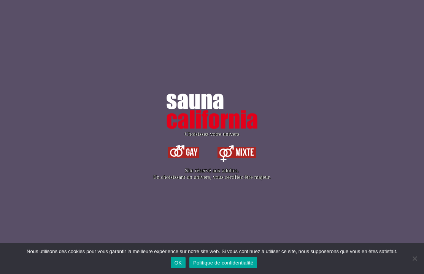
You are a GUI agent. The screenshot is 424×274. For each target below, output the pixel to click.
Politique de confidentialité (223, 263)
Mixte (236, 152)
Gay (183, 152)
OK (178, 263)
